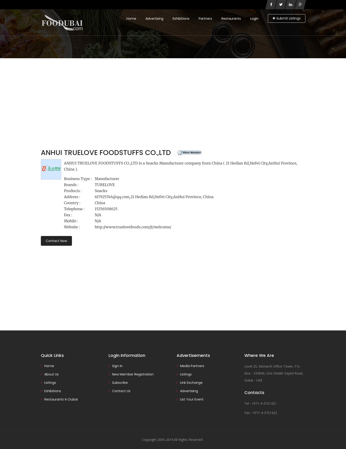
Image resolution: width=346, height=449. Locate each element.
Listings (50, 382)
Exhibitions (181, 18)
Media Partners (192, 366)
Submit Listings (287, 18)
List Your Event (192, 399)
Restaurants (231, 18)
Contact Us (121, 391)
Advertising (154, 18)
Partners (205, 18)
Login (254, 18)
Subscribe (120, 382)
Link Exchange (191, 382)
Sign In (117, 366)
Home (131, 18)
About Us (51, 374)
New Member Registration (133, 374)
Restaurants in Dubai (61, 399)
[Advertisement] (173, 93)
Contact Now (56, 241)
